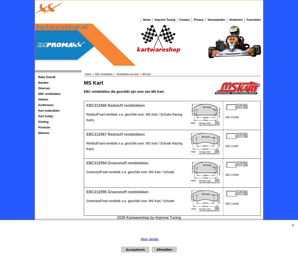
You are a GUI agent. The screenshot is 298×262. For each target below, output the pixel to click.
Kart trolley (45, 116)
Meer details (149, 239)
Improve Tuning (165, 19)
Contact (184, 19)
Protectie (44, 127)
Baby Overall (46, 77)
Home (147, 19)
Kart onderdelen (49, 110)
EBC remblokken (49, 94)
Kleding (43, 122)
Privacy (199, 19)
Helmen (43, 99)
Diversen (44, 88)
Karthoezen (46, 105)
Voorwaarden (216, 19)
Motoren (43, 133)
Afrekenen (236, 19)
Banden (43, 82)
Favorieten (254, 19)
